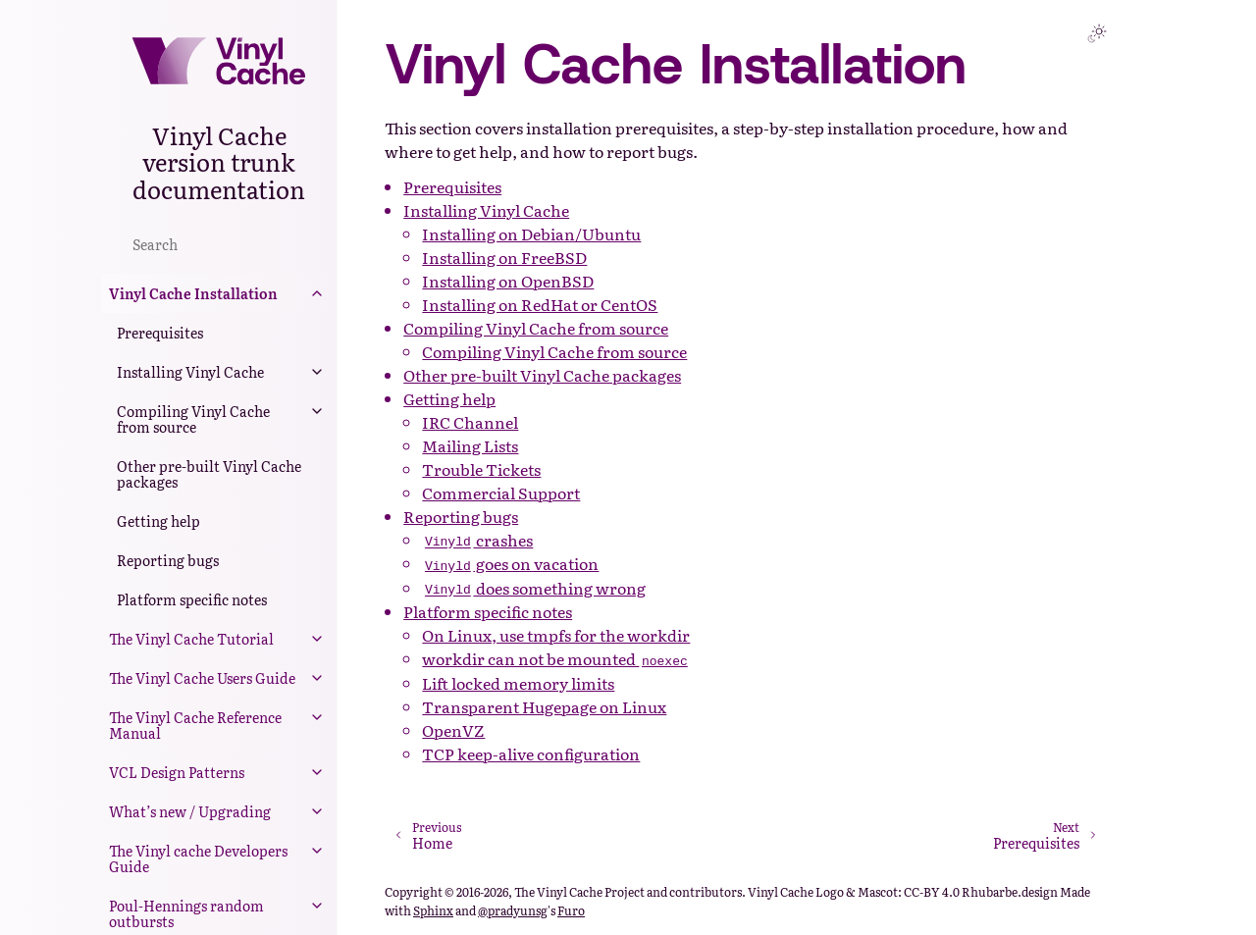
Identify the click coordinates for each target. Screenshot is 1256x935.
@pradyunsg (513, 910)
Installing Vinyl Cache (190, 372)
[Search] (219, 243)
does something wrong (534, 587)
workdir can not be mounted (556, 658)
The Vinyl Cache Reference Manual (195, 725)
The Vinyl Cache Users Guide (202, 678)
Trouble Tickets (481, 469)
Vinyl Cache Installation (193, 293)
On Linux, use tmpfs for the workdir (556, 635)
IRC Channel (470, 422)
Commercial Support (501, 492)
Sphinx (433, 910)
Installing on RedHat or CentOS (539, 304)
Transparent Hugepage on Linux (544, 706)
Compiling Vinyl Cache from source (193, 419)
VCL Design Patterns (176, 772)
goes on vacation (510, 563)
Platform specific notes (192, 599)
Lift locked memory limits (518, 683)
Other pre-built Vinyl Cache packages (209, 474)
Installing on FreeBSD (504, 257)
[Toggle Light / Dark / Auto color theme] (1097, 33)
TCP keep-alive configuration (531, 753)
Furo (571, 910)
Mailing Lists (470, 445)
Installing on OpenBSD (508, 280)
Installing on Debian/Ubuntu (531, 233)
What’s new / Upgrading (190, 811)
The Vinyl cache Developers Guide (198, 858)
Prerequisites (160, 332)
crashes (477, 539)
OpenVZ (453, 730)
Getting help (158, 521)
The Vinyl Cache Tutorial (191, 639)
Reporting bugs (168, 560)
